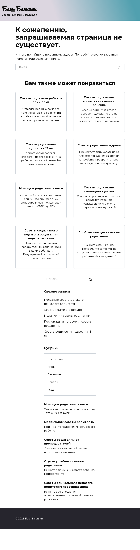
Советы (53, 382)
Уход (51, 389)
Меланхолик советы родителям (67, 315)
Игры (51, 366)
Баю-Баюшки (19, 9)
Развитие (54, 374)
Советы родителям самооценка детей (99, 189)
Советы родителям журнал (99, 145)
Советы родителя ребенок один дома (41, 100)
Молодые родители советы (41, 188)
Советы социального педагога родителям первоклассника (41, 234)
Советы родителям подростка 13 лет (41, 146)
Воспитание (56, 359)
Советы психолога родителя (64, 309)
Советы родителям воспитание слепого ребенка (99, 101)
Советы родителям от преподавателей (61, 441)
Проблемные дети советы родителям (99, 234)
